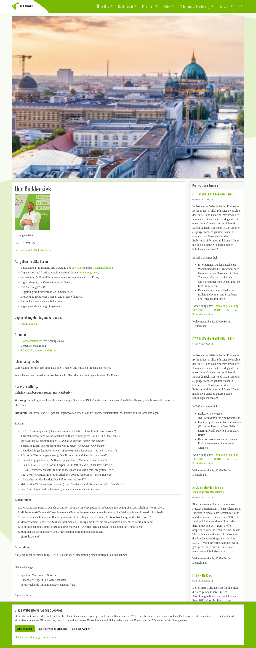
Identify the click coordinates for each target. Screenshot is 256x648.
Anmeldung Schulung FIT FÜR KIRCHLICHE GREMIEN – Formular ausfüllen (215, 310)
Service (224, 6)
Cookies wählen (81, 628)
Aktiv (167, 6)
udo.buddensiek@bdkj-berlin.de (33, 250)
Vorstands (77, 267)
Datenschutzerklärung (27, 637)
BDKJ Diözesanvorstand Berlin (38, 350)
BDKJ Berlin (22, 6)
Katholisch (125, 6)
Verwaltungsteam (88, 272)
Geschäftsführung (103, 267)
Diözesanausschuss (31, 340)
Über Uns (103, 6)
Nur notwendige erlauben (52, 628)
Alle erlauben (25, 628)
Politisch (148, 6)
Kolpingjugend (29, 323)
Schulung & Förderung (195, 6)
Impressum (49, 637)
